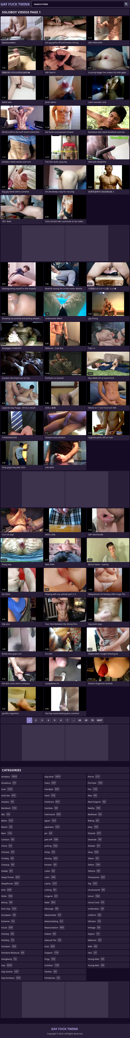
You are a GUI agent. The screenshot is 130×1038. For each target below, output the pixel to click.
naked (50, 934)
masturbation (54, 927)
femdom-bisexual (13, 953)
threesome (97, 877)
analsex (7, 802)
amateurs (8, 783)
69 (86, 720)
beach (7, 827)
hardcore (52, 802)
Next (99, 720)
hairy (50, 783)
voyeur (94, 934)
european (8, 915)
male (50, 902)
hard (50, 795)
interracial (52, 814)
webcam (95, 940)
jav (48, 833)
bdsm (7, 820)
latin (50, 877)
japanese (52, 827)
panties (50, 971)
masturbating (53, 921)
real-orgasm (97, 802)
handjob (51, 789)
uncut (94, 896)
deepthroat (10, 883)
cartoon (8, 839)
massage (51, 908)
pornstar (95, 783)
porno (94, 776)
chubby (7, 858)
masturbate (52, 915)
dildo (7, 896)
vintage (94, 927)
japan (50, 820)
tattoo (94, 864)
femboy (8, 940)
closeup (8, 864)
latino (50, 883)
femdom (9, 946)
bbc (5, 814)
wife (93, 946)
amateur (9, 776)
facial (7, 927)
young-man (96, 959)
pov (93, 789)
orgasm (51, 953)
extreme (8, 921)
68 (80, 720)
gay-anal (52, 776)
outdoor (51, 965)
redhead (95, 814)
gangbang (9, 959)
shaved (95, 833)
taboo (93, 858)
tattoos (94, 871)
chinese (8, 852)
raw (92, 795)
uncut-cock (96, 902)
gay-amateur (11, 978)
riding (94, 820)
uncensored (96, 890)
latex (49, 871)
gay (6, 965)
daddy (7, 871)
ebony (7, 902)
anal (7, 789)
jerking (51, 846)
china (6, 846)
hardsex (51, 808)
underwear (96, 908)
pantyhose (52, 978)
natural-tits (52, 940)
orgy (50, 959)
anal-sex (8, 795)
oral (49, 946)
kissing (51, 858)
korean (50, 864)
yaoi (92, 953)
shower (94, 846)
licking (50, 890)
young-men (96, 965)
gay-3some (10, 971)
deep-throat (10, 877)
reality (94, 808)
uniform (95, 915)
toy (93, 883)
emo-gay (9, 908)
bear (6, 833)
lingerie (51, 896)
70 (92, 720)
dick (6, 890)
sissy (93, 852)
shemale (95, 839)
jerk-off (51, 839)
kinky (49, 852)
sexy (93, 827)
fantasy (7, 934)
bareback (9, 808)
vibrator (94, 921)
